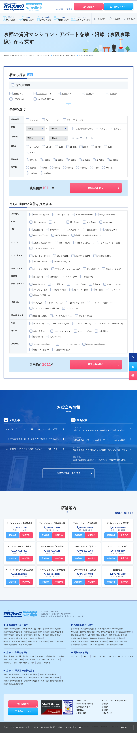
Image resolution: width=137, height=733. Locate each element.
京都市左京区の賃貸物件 (52, 629)
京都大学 (11, 674)
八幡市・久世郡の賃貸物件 (37, 641)
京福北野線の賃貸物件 (79, 645)
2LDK (109, 656)
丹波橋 (39, 663)
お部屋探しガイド (83, 707)
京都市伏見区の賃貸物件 (13, 638)
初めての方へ (81, 700)
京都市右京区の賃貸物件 (52, 635)
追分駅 (90, 94)
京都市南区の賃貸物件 (32, 635)
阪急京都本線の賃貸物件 (118, 635)
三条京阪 (60, 656)
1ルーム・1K (76, 656)
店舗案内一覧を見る (124, 513)
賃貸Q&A (80, 710)
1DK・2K (86, 656)
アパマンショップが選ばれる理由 (114, 700)
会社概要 (59, 9)
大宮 (38, 659)
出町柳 (25, 656)
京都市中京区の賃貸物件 (13, 632)
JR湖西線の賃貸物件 (124, 632)
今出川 (18, 656)
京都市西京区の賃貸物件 (13, 635)
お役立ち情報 (81, 713)
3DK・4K (116, 656)
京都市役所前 (50, 656)
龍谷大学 (31, 677)
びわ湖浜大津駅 (45, 99)
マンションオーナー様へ (85, 704)
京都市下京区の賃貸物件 (54, 632)
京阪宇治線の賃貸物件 (115, 638)
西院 (44, 659)
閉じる (124, 728)
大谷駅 (113, 94)
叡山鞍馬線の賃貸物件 (115, 645)
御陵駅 (18, 94)
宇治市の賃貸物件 (10, 645)
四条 (15, 659)
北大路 (11, 656)
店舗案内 (105, 707)
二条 (58, 659)
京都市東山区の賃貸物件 (33, 632)
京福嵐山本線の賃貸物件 (117, 641)
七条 (10, 659)
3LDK (124, 656)
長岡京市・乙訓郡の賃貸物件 (15, 641)
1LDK (94, 656)
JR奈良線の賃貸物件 (78, 635)
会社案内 (105, 704)
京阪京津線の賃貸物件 (79, 641)
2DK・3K (101, 656)
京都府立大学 (13, 681)
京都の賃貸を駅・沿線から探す (64, 55)
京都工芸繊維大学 (52, 681)
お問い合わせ (107, 713)
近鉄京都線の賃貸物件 (98, 641)
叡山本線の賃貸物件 (97, 645)
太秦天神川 (8, 663)
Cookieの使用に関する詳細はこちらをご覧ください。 (62, 727)
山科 (33, 663)
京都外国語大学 (14, 684)
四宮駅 (66, 94)
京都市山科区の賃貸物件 (33, 638)
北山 (5, 656)
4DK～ (130, 656)
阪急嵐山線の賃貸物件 (79, 638)
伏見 (15, 663)
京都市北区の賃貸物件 (12, 629)
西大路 (32, 659)
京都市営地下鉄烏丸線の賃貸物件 (83, 629)
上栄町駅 (18, 99)
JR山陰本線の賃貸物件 (105, 632)
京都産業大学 (13, 677)
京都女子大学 (50, 677)
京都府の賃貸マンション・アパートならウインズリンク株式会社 (26, 55)
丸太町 (32, 656)
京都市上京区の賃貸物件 (31, 629)
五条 (21, 659)
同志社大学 (29, 674)
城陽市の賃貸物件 (25, 645)
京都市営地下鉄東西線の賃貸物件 (111, 629)
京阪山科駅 (44, 94)
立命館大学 (47, 674)
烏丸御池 (40, 656)
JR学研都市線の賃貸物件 (97, 635)
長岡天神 (46, 663)
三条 (5, 659)
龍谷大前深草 (24, 663)
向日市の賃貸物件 (56, 641)
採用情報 (68, 9)
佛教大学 (31, 681)
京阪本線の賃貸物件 (97, 638)
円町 (52, 659)
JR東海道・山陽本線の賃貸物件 (83, 632)
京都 (26, 659)
